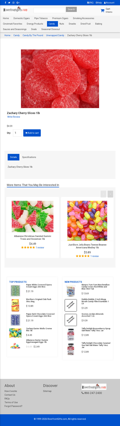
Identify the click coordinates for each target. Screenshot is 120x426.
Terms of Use (11, 402)
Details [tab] (13, 157)
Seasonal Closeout (50, 29)
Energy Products (35, 24)
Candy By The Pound (33, 35)
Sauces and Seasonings (15, 29)
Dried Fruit (86, 24)
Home (6, 18)
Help (99, 2)
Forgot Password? (13, 406)
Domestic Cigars (22, 18)
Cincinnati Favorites (12, 24)
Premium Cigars (60, 18)
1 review (40, 247)
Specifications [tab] (29, 157)
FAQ (90, 2)
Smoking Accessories (83, 18)
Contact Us (10, 395)
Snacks (72, 24)
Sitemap (47, 391)
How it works (11, 391)
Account (109, 2)
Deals (34, 29)
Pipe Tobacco (41, 18)
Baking (98, 24)
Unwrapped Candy (55, 35)
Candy (52, 24)
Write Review (13, 117)
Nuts (62, 24)
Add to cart (32, 133)
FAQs (7, 398)
